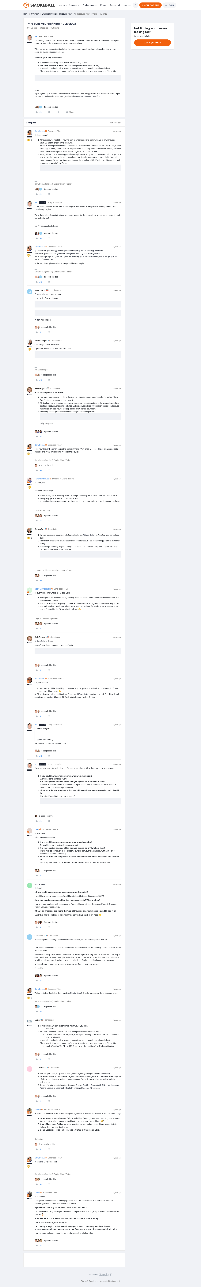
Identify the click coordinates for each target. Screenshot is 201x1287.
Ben (36, 36)
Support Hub (115, 5)
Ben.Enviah (39, 679)
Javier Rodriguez (42, 479)
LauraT (38, 1020)
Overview (35, 14)
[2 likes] (44, 465)
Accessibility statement (110, 1281)
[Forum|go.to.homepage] (44, 5)
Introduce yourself (66, 14)
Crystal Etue (40, 936)
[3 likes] (45, 327)
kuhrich (38, 1109)
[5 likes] (46, 189)
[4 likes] (46, 107)
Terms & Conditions (89, 1281)
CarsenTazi (39, 529)
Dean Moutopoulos (43, 589)
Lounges (127, 5)
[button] (150, 5)
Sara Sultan (40, 131)
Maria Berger (40, 290)
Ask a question (152, 42)
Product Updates (90, 5)
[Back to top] (195, 1277)
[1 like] (45, 1144)
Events (103, 5)
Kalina (37, 1193)
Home (25, 14)
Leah (37, 829)
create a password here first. (88, 96)
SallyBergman (41, 388)
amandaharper (41, 341)
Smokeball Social (49, 14)
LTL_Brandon (40, 1068)
